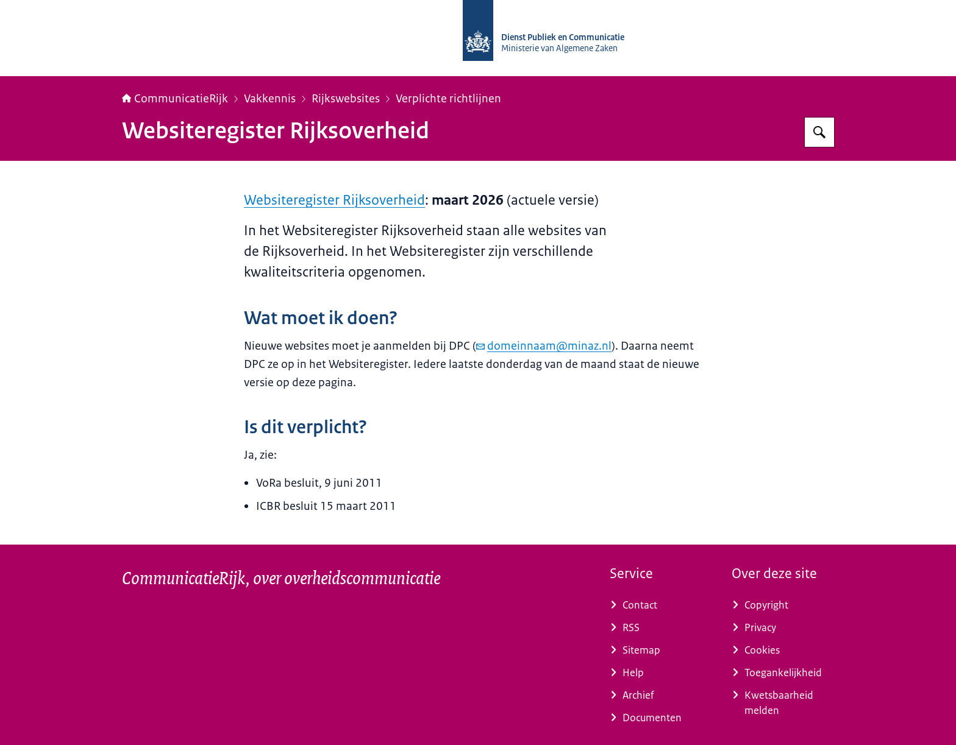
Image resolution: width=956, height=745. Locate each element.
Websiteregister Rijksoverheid (334, 200)
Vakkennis (270, 98)
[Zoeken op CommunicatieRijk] (819, 132)
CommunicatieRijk (175, 98)
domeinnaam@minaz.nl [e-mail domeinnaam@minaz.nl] (544, 346)
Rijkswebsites (346, 98)
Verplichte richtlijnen (448, 98)
